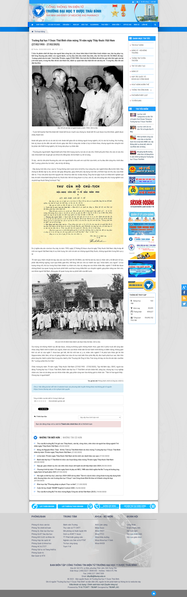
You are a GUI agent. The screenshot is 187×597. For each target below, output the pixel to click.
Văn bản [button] (67, 25)
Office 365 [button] (127, 24)
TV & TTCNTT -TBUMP (87, 587)
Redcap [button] (76, 24)
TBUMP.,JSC (114, 587)
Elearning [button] (94, 24)
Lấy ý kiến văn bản (47, 506)
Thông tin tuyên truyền (138, 59)
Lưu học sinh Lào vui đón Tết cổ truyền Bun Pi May (141, 129)
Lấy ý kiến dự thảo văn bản (72, 506)
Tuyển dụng (136, 101)
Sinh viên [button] (116, 25)
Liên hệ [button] (144, 24)
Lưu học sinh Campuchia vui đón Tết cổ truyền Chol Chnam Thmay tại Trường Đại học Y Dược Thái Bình (141, 118)
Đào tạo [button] (84, 24)
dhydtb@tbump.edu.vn (96, 576)
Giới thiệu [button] (40, 25)
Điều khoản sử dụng (77, 584)
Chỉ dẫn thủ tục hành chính (136, 507)
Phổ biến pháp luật (140, 95)
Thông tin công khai (140, 90)
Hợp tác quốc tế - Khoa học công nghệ (140, 78)
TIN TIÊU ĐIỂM (142, 109)
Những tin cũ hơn (72, 437)
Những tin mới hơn (49, 437)
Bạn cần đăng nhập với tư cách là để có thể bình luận (64, 424)
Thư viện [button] (105, 25)
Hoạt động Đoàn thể (140, 84)
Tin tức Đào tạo (138, 66)
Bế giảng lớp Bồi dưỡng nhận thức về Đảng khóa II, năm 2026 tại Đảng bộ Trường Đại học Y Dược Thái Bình (142, 155)
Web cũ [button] (136, 24)
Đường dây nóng (108, 507)
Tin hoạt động (138, 45)
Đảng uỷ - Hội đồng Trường (139, 51)
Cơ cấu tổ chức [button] (54, 24)
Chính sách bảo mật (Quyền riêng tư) (103, 584)
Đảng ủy (135, 71)
